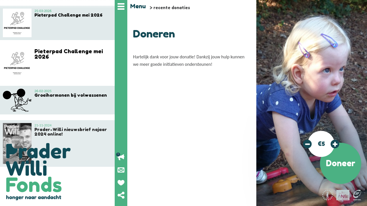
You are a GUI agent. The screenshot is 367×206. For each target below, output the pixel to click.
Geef (121, 182)
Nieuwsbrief (121, 170)
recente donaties (171, 7)
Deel (121, 195)
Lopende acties (121, 157)
